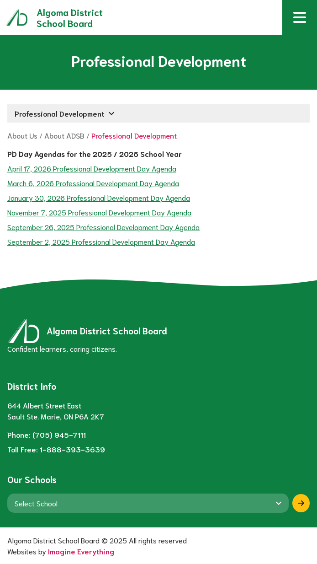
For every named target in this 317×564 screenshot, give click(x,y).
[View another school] (148, 503)
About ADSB (64, 135)
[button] (299, 17)
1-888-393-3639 (72, 449)
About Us (22, 135)
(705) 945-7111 (59, 434)
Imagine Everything (81, 551)
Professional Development (134, 135)
